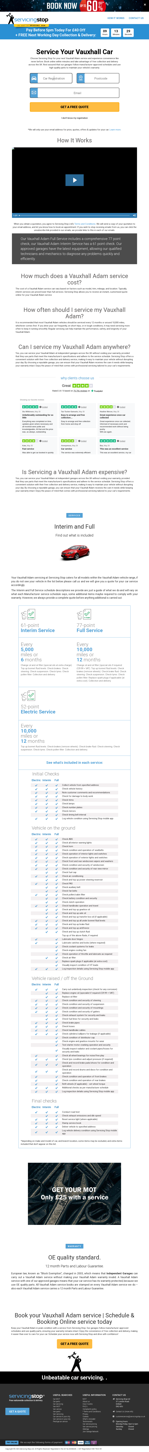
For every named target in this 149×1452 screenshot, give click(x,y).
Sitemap (86, 1429)
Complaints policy (90, 1409)
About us (86, 1402)
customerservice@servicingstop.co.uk (124, 1417)
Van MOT (56, 1406)
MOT (85, 1399)
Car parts (56, 1402)
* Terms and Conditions (92, 1412)
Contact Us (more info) (124, 1412)
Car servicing (58, 1404)
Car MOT (56, 1399)
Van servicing (58, 1414)
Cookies (86, 1417)
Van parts (56, 1412)
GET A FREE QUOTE (75, 107)
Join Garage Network (90, 1432)
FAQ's (85, 1406)
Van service (57, 1409)
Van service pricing (90, 1427)
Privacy (85, 1414)
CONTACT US (136, 18)
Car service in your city (61, 1417)
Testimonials (88, 1421)
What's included (89, 1419)
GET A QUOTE (17, 1411)
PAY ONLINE (12, 1442)
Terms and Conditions (84, 224)
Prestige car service (60, 1421)
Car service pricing (90, 1424)
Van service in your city (61, 1419)
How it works (88, 1404)
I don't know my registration (74, 118)
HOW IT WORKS (116, 18)
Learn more (115, 129)
